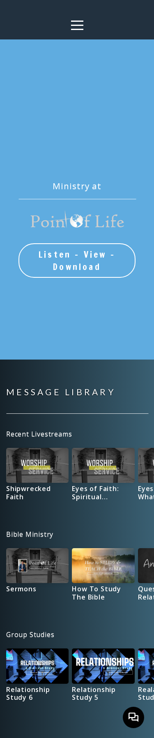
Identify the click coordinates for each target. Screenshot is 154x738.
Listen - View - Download (77, 260)
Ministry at (77, 185)
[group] (37, 477)
